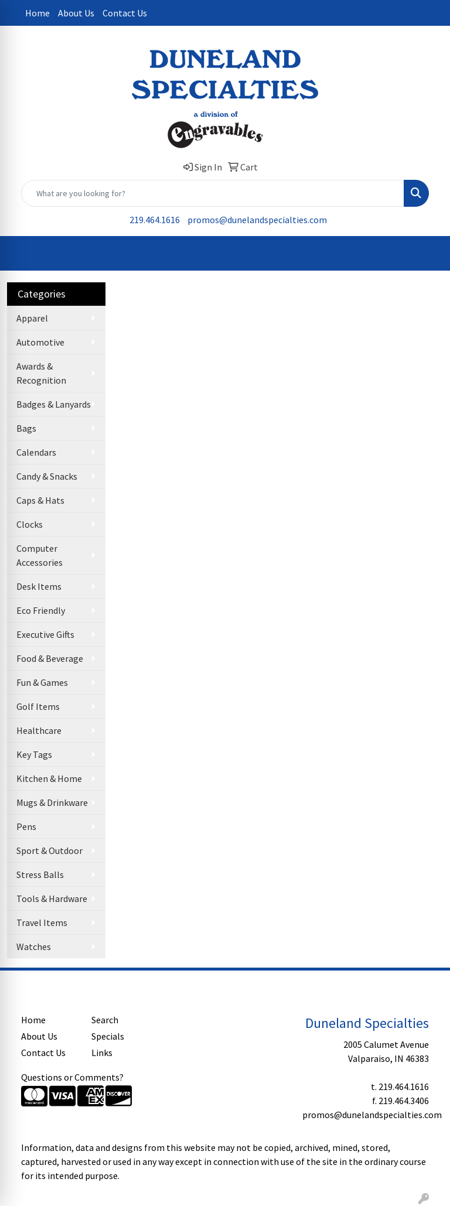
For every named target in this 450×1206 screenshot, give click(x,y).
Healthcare (39, 730)
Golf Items (38, 706)
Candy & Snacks (46, 476)
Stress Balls (40, 874)
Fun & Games (42, 682)
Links (101, 1052)
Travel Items (41, 922)
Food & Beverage (49, 658)
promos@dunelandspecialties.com (257, 220)
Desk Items (39, 586)
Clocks (29, 524)
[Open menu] (426, 253)
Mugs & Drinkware (52, 802)
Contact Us (125, 13)
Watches (33, 946)
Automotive (40, 342)
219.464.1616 (154, 220)
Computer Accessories (39, 555)
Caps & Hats (40, 500)
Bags (26, 428)
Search (104, 1020)
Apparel (32, 318)
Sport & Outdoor (49, 850)
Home (37, 13)
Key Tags (34, 754)
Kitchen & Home (49, 778)
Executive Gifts (45, 634)
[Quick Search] (212, 193)
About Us (76, 13)
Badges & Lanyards (53, 404)
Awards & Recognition (41, 373)
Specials (107, 1036)
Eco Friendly (40, 610)
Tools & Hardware (51, 898)
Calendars (36, 452)
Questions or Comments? (72, 1077)
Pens (26, 826)
